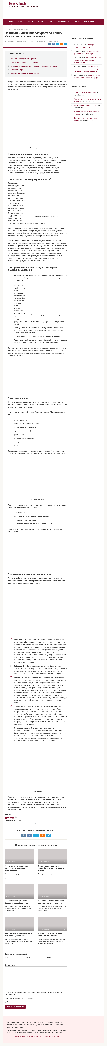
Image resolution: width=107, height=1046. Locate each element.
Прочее (77, 22)
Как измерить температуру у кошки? (24, 62)
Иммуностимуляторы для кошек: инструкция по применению (17, 868)
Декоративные (64, 22)
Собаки (21, 22)
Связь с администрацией (24, 1040)
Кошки (11, 22)
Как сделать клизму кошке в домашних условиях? (18, 934)
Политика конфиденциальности (50, 1040)
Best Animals (18, 3)
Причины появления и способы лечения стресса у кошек (51, 868)
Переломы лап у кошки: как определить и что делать (51, 902)
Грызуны (50, 22)
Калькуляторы (89, 22)
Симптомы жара (16, 70)
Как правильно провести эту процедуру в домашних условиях (34, 66)
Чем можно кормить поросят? (85, 105)
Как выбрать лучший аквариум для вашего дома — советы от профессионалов (88, 68)
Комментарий (10, 965)
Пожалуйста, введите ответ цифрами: (19, 1002)
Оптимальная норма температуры (23, 59)
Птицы (40, 22)
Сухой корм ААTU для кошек (85, 93)
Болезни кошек (24, 29)
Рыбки (30, 22)
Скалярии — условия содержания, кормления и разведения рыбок (87, 60)
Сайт (49, 958)
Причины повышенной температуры (24, 73)
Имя (7, 958)
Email (28, 958)
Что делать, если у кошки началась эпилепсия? (50, 934)
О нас (36, 1040)
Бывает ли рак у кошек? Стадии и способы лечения (17, 902)
